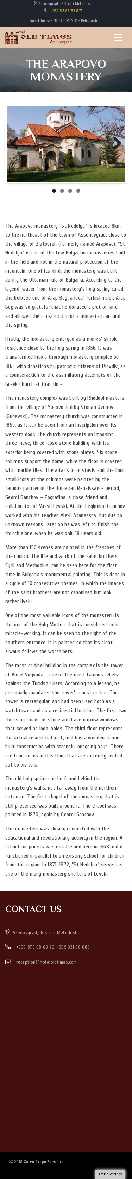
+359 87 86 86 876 (66, 10)
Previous (17, 144)
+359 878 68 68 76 (35, 947)
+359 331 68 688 (73, 947)
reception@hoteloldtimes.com (46, 962)
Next (115, 144)
